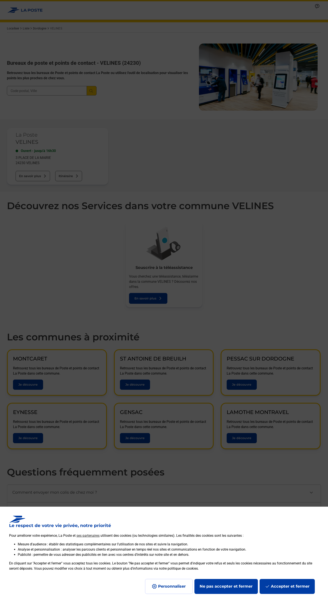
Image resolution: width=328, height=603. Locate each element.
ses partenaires (88, 535)
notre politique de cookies (178, 568)
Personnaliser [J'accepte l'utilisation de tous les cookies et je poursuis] (172, 586)
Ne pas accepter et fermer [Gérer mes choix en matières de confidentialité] (226, 586)
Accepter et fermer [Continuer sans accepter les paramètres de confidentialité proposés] (290, 586)
